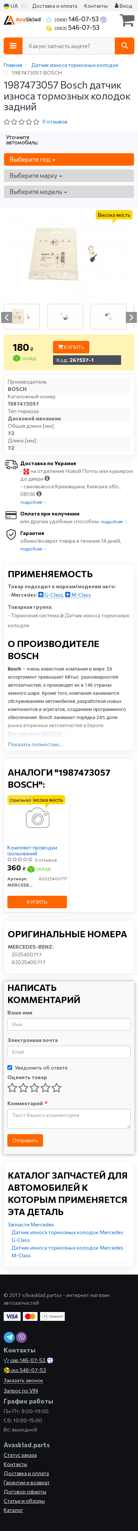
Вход (123, 6)
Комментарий (27, 1103)
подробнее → (33, 502)
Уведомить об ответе (37, 1067)
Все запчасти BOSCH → (38, 733)
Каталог (13, 1510)
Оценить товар (27, 1077)
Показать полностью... (35, 744)
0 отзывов (54, 121)
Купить (71, 347)
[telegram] (9, 1337)
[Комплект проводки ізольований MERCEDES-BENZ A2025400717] (37, 818)
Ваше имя (19, 1012)
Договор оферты (25, 1491)
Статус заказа (20, 1455)
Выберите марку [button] (36, 175)
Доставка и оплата (54, 6)
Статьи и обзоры (24, 1501)
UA (11, 6)
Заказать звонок (23, 1380)
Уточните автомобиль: (22, 139)
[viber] (21, 1337)
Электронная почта (32, 1040)
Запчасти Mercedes (31, 1224)
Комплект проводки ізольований (32, 850)
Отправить (25, 1140)
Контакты (96, 6)
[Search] (124, 45)
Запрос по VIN (21, 1390)
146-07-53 (73, 19)
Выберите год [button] (32, 159)
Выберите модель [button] (38, 191)
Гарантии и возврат (27, 1482)
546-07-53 (72, 27)
